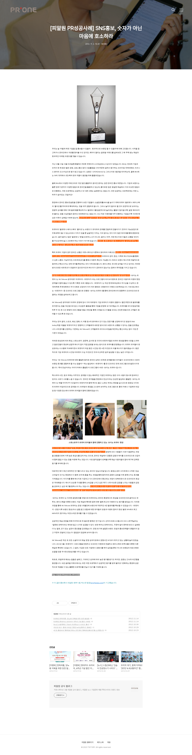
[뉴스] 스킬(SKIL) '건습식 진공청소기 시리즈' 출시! (71, 624)
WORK (56, 614)
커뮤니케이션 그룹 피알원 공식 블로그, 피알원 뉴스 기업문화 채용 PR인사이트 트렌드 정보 (87, 690)
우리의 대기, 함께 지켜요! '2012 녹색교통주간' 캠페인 (72, 627)
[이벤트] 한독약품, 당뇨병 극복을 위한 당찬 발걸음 (71, 618)
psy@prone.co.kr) (97, 583)
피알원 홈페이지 (87, 742)
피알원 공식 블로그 (63, 686)
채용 (108, 742)
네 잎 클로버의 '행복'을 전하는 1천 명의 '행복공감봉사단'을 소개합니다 (78, 630)
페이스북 (100, 742)
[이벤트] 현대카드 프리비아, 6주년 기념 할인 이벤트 (71, 621)
